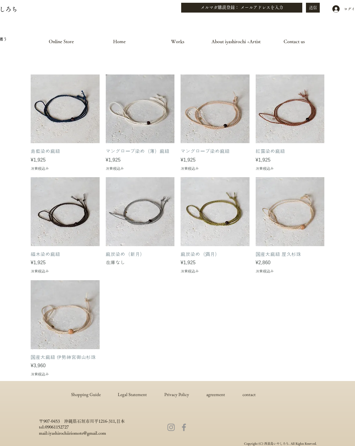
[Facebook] (184, 427)
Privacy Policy (176, 394)
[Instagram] (171, 427)
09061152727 (57, 427)
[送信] (313, 8)
